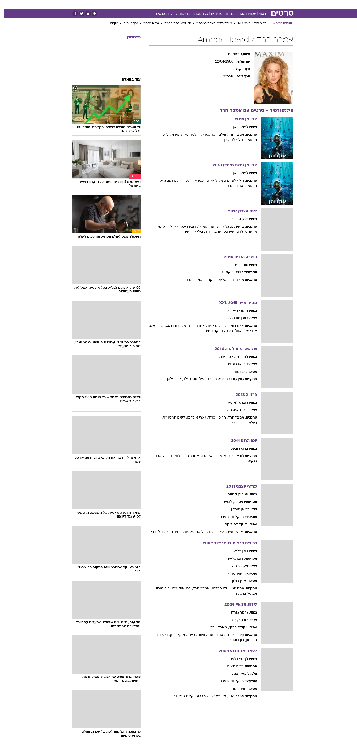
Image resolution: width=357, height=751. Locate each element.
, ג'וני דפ (171, 456)
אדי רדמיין (232, 280)
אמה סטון (232, 588)
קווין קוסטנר (231, 379)
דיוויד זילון (236, 688)
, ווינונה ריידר (192, 635)
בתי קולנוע (178, 14)
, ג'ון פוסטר (233, 640)
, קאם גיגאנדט (179, 696)
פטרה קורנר (236, 620)
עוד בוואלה (126, 80)
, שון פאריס (214, 696)
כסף (193, 4)
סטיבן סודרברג (234, 318)
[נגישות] (6, 5)
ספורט (252, 4)
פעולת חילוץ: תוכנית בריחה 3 (210, 23)
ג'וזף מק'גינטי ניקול (229, 356)
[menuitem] (265, 4)
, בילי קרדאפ (190, 231)
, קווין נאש (153, 325)
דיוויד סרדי (232, 573)
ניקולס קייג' (231, 531)
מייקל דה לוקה (231, 524)
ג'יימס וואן (236, 127)
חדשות (268, 4)
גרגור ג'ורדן (235, 612)
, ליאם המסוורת (170, 417)
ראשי (258, 14)
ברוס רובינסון (234, 448)
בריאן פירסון (236, 509)
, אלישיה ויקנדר (212, 280)
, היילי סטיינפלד (191, 379)
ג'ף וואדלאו (235, 659)
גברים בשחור (147, 23)
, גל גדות (220, 226)
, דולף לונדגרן (230, 140)
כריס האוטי (230, 666)
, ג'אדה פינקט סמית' (215, 331)
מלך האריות (126, 23)
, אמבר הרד (232, 186)
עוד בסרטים (160, 14)
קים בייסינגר (230, 635)
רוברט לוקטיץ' (233, 402)
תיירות (151, 4)
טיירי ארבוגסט (234, 364)
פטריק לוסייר (234, 494)
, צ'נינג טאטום (213, 325)
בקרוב (225, 14)
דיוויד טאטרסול (233, 410)
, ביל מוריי (159, 588)
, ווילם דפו (215, 134)
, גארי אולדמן (193, 417)
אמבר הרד (232, 134)
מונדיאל (236, 4)
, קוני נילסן (171, 379)
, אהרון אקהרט (208, 456)
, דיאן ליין (170, 226)
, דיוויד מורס (170, 531)
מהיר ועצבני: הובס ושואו (247, 23)
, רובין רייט (186, 226)
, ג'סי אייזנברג (178, 588)
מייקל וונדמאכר (228, 517)
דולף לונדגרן (230, 180)
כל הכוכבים (196, 14)
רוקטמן (109, 23)
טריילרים (212, 14)
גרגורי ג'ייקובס (233, 310)
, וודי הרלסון (216, 588)
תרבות (220, 4)
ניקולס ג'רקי (234, 627)
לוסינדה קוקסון (227, 272)
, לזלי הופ (198, 696)
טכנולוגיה (134, 4)
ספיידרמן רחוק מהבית (173, 23)
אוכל (181, 4)
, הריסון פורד (213, 417)
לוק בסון (237, 371)
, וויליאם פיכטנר (191, 531)
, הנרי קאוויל (203, 226)
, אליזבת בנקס (172, 325)
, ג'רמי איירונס (230, 231)
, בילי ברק (153, 531)
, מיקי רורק (174, 635)
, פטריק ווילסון (197, 134)
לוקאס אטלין (235, 673)
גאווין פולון (235, 581)
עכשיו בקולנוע (242, 14)
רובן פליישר (235, 551)
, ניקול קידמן (176, 134)
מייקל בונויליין (234, 566)
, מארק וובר (215, 627)
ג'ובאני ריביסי (230, 456)
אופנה (117, 4)
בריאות (167, 4)
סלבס (206, 4)
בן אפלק (233, 226)
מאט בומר (232, 325)
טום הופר (237, 265)
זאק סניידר (235, 219)
